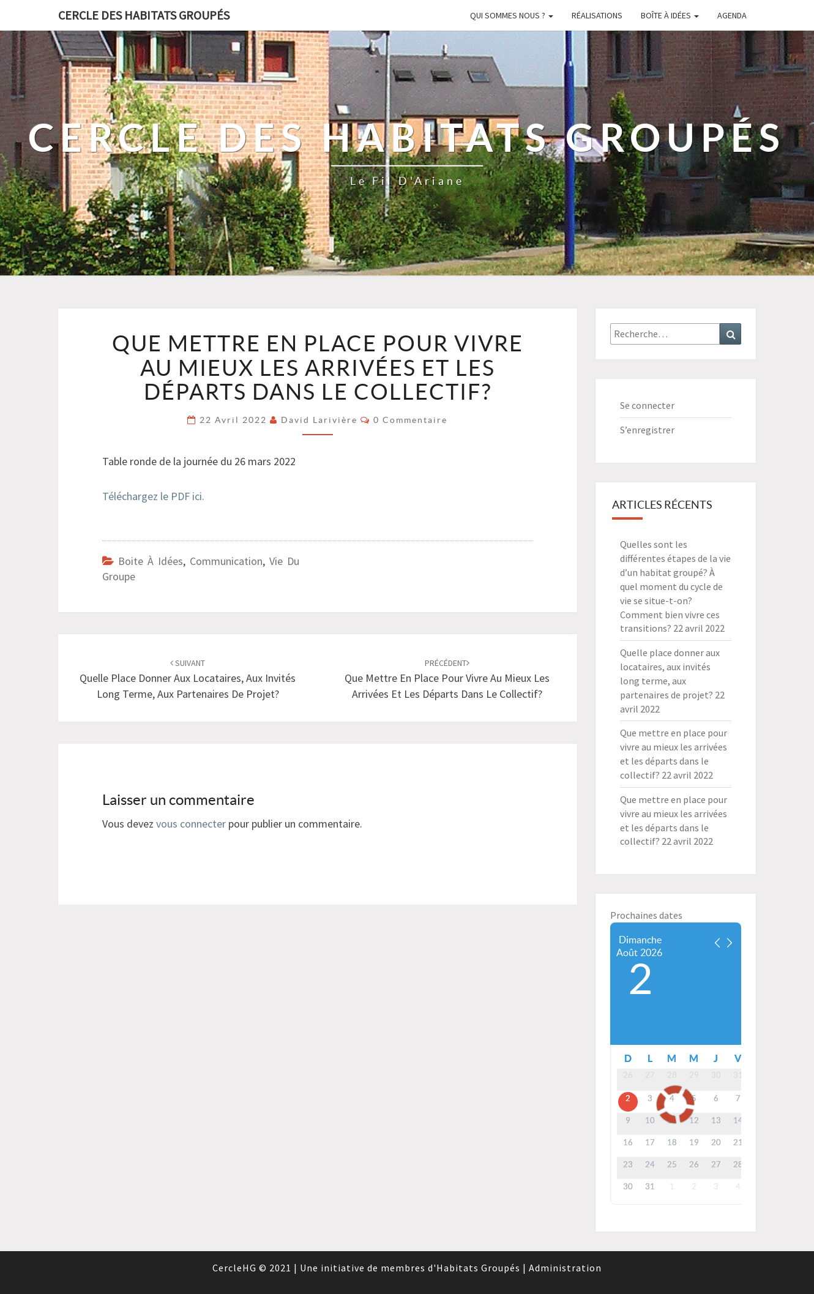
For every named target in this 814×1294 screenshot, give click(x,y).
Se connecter (647, 405)
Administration (565, 1268)
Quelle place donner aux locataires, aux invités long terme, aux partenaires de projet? (188, 678)
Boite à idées (150, 561)
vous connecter (191, 824)
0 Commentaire (410, 420)
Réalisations (597, 15)
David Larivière (319, 420)
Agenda (732, 15)
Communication (226, 561)
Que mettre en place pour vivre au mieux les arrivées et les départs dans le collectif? (447, 678)
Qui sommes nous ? (511, 15)
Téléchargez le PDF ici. (153, 496)
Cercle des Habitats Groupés (144, 15)
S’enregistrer (647, 430)
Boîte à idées (670, 15)
